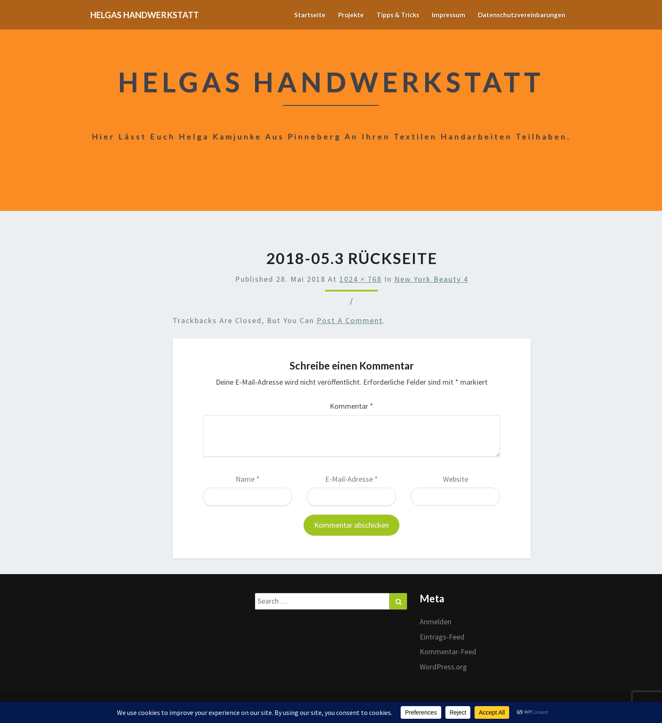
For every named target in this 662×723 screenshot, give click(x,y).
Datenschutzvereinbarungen (520, 15)
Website (455, 479)
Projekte (343, 15)
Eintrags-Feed (442, 637)
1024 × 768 (360, 279)
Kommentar (351, 406)
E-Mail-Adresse (351, 479)
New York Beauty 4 (431, 279)
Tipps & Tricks (392, 15)
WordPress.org (443, 667)
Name (248, 479)
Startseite (301, 15)
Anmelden (435, 621)
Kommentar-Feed (448, 651)
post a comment (350, 320)
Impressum (445, 15)
